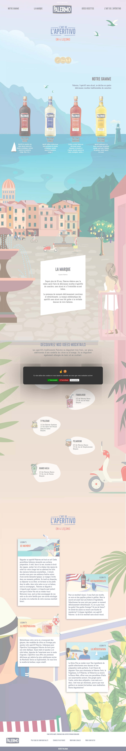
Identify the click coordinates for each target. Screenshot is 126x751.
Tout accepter (52, 380)
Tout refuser (64, 380)
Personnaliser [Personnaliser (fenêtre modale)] (74, 380)
